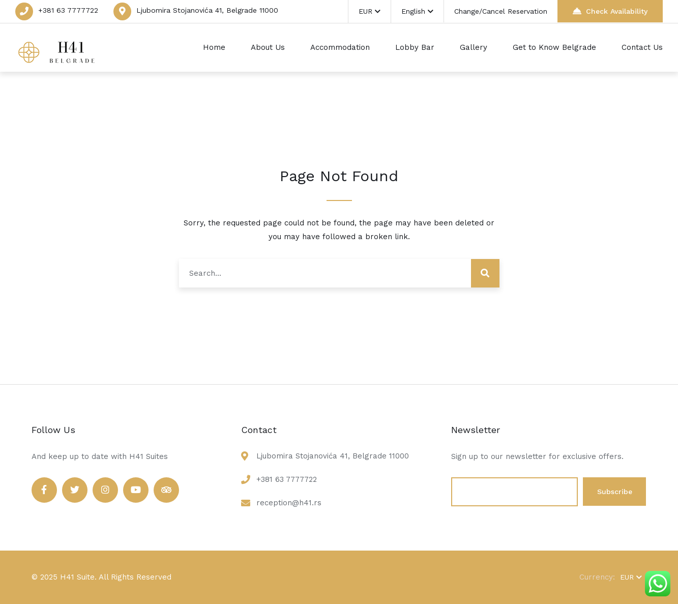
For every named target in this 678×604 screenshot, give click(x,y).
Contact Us (642, 47)
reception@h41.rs (288, 502)
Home (214, 47)
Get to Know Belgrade (554, 47)
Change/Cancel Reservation (500, 11)
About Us (268, 47)
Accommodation (340, 47)
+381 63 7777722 (68, 10)
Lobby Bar (414, 47)
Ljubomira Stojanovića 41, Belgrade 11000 (207, 10)
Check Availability (610, 11)
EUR (369, 11)
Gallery (473, 47)
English (417, 11)
